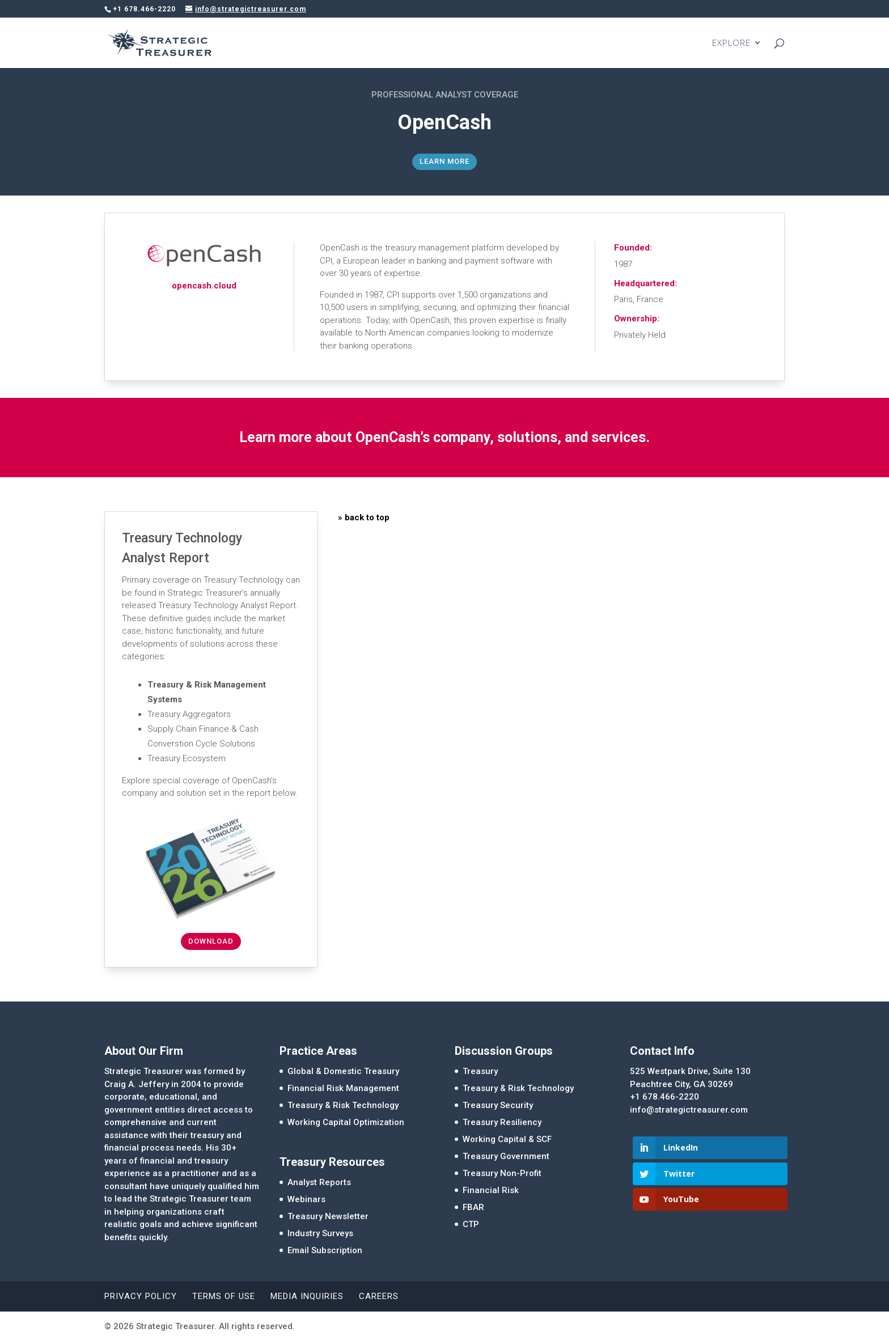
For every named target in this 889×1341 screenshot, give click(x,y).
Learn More (444, 161)
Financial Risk (491, 1190)
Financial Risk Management (343, 1088)
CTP (471, 1224)
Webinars (306, 1199)
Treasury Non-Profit (502, 1173)
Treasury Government (506, 1156)
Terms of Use (223, 1296)
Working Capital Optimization (345, 1122)
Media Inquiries (307, 1296)
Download (211, 941)
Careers (379, 1296)
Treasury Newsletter (328, 1216)
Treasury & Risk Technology (343, 1105)
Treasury (480, 1071)
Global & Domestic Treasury (343, 1071)
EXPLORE (731, 43)
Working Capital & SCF (507, 1139)
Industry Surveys (320, 1233)
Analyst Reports (319, 1182)
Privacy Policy (140, 1296)
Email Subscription (324, 1250)
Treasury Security (498, 1105)
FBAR (473, 1207)
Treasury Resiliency (502, 1122)
